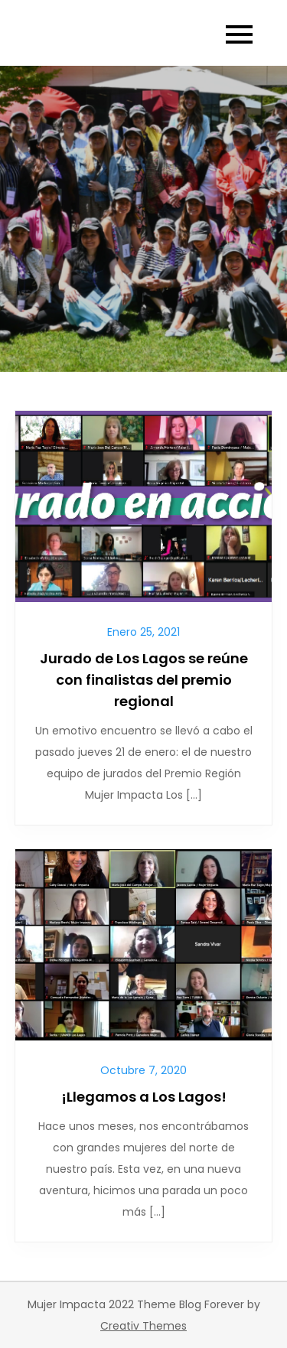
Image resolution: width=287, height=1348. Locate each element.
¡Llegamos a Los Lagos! (144, 1096)
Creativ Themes (143, 1325)
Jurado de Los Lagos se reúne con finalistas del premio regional (144, 680)
